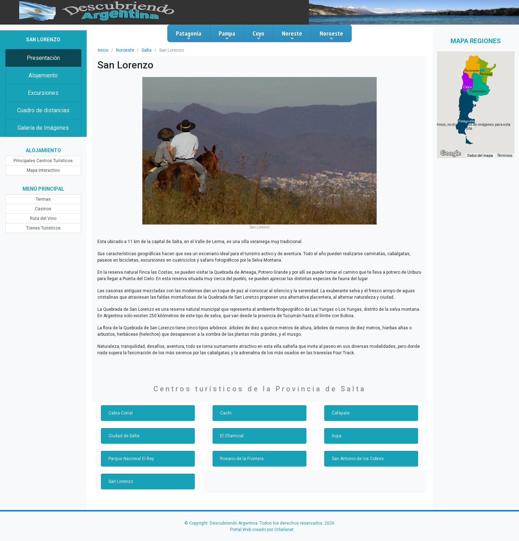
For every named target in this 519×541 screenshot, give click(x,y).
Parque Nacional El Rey (131, 458)
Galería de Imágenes (43, 127)
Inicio (103, 50)
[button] (466, 121)
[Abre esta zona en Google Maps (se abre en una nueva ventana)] (450, 153)
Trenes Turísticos (43, 228)
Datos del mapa (480, 156)
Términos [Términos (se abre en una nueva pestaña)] (505, 156)
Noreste (292, 35)
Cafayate (341, 413)
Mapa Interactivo (43, 170)
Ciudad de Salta (123, 435)
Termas (43, 199)
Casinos (43, 208)
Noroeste (331, 35)
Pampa (227, 35)
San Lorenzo (120, 481)
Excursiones (43, 92)
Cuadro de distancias (43, 110)
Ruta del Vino (43, 218)
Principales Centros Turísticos (43, 160)
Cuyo (258, 35)
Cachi (225, 413)
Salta (147, 50)
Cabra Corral (120, 413)
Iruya (336, 435)
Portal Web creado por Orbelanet (262, 529)
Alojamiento (43, 75)
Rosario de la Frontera (242, 458)
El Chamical (232, 435)
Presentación (43, 58)
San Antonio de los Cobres (358, 458)
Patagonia (188, 35)
